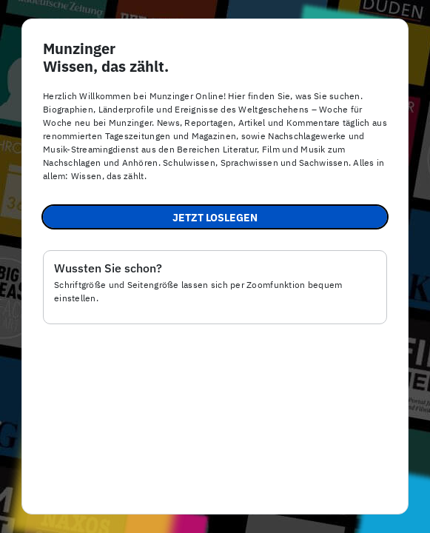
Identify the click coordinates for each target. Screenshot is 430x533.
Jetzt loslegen (215, 217)
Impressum (131, 506)
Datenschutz (294, 506)
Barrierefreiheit (211, 506)
